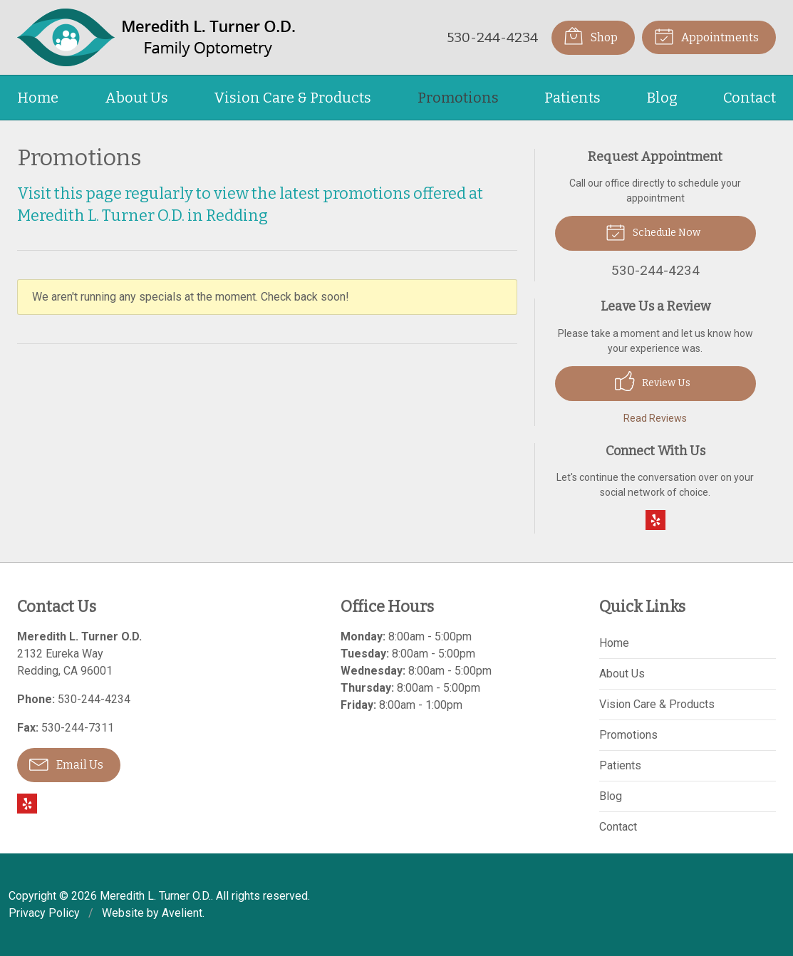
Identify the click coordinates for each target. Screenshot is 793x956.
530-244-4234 (492, 37)
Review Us (652, 381)
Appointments (706, 36)
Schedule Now (653, 231)
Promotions (458, 97)
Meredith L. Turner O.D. (155, 896)
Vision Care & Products (292, 97)
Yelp (655, 520)
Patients (572, 97)
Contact (749, 97)
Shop (591, 36)
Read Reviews (655, 418)
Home (37, 97)
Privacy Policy (44, 913)
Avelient (182, 913)
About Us (136, 97)
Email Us (66, 764)
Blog (662, 97)
